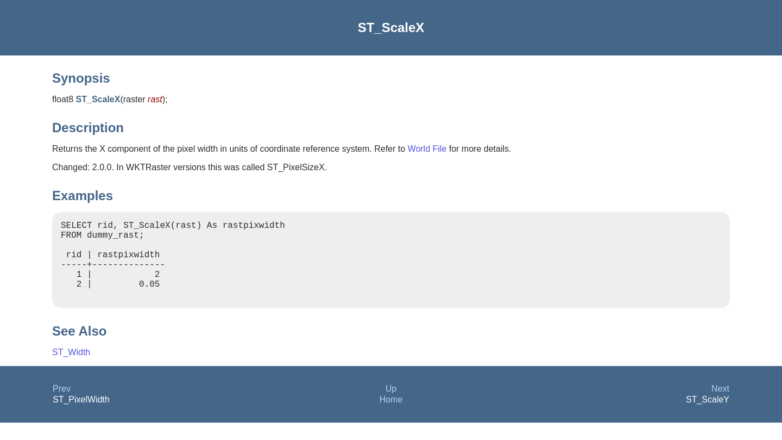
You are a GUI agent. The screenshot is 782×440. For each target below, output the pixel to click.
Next (720, 406)
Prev (62, 406)
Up (391, 406)
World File (427, 148)
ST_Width (71, 369)
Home (391, 417)
